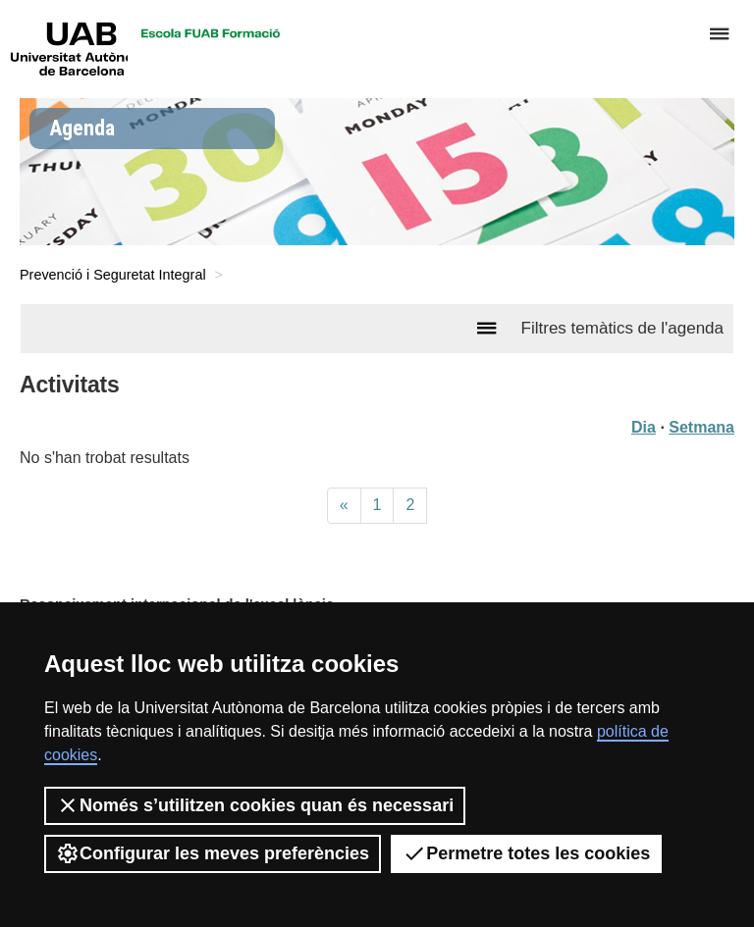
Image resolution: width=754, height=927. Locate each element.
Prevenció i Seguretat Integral (113, 275)
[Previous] (344, 506)
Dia (643, 427)
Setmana (701, 427)
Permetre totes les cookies (526, 853)
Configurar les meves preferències (212, 853)
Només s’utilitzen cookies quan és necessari (255, 805)
